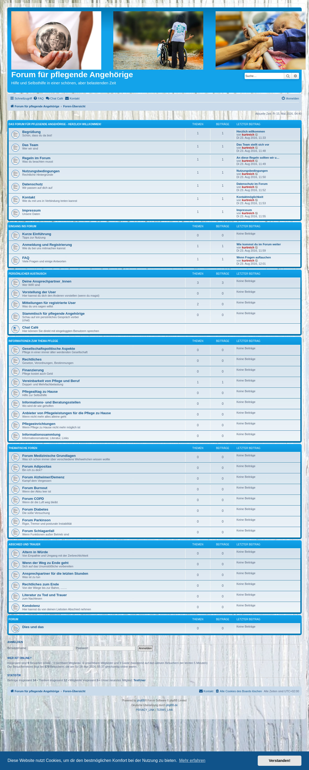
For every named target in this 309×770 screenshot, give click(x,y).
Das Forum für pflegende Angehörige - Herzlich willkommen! (55, 124)
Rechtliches (32, 359)
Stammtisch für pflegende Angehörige (53, 313)
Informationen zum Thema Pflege (33, 341)
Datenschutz (32, 184)
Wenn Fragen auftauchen (254, 257)
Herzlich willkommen (251, 131)
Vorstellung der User (39, 292)
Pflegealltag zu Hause (40, 392)
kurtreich (248, 134)
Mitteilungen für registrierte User (49, 303)
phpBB (141, 700)
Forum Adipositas (37, 466)
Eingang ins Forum (22, 226)
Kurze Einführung (36, 234)
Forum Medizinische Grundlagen (49, 456)
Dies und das (33, 627)
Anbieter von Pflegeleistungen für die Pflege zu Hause (66, 413)
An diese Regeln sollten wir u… (258, 157)
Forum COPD (33, 499)
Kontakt (28, 197)
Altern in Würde (35, 552)
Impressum (31, 210)
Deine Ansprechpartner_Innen (46, 281)
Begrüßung (31, 132)
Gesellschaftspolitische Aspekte (48, 349)
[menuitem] (38, 98)
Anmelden (15, 642)
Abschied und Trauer (24, 544)
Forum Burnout (34, 488)
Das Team (30, 145)
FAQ (25, 258)
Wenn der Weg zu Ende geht (45, 563)
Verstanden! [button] (279, 760)
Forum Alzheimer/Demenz (43, 477)
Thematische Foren (23, 448)
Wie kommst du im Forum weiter (259, 244)
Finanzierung (33, 370)
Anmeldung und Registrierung (47, 245)
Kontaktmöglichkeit (250, 196)
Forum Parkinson (36, 520)
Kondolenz (31, 606)
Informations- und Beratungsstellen (51, 402)
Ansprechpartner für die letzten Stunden (55, 573)
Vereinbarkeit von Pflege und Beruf (51, 381)
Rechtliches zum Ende (40, 584)
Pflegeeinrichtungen (38, 424)
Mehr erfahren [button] (192, 760)
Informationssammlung (41, 434)
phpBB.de (172, 705)
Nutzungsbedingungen (41, 171)
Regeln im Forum (36, 158)
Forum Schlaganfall (38, 531)
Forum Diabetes (35, 509)
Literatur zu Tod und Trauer (44, 595)
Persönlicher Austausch (27, 273)
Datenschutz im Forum (252, 183)
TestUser (139, 680)
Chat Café (30, 327)
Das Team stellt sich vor (253, 144)
